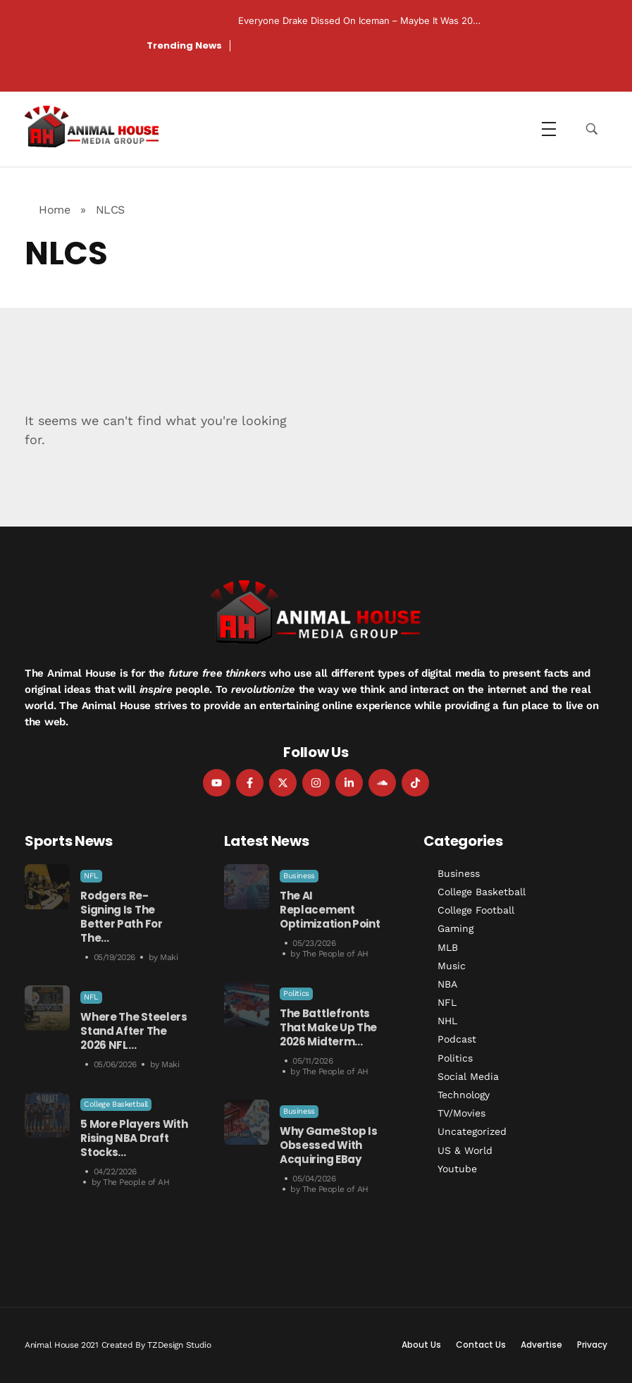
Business (299, 875)
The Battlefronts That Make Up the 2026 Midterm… (328, 1027)
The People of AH (136, 1182)
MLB (448, 947)
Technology (464, 1094)
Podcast (457, 1039)
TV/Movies (461, 1113)
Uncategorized (472, 1131)
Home (54, 209)
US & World (465, 1150)
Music (452, 965)
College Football (476, 910)
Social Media (468, 1076)
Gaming (455, 928)
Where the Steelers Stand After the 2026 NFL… (133, 1030)
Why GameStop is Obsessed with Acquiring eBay (329, 1145)
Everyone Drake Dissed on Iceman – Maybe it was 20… (359, 20)
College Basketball (116, 1104)
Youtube (457, 1168)
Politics (296, 993)
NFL (91, 875)
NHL (447, 1020)
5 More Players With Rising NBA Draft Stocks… (133, 1138)
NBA (447, 984)
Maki (169, 957)
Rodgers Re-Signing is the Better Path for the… (121, 916)
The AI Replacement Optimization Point (330, 909)
